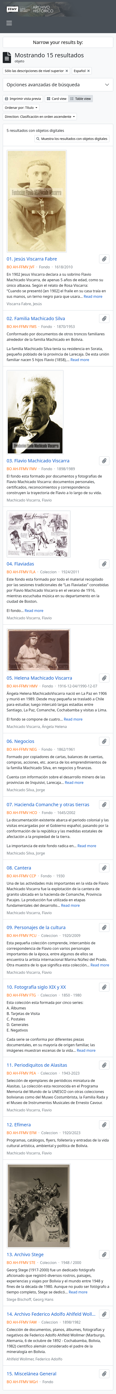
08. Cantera (19, 868)
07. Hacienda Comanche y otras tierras (48, 804)
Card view (56, 98)
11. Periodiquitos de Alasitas (37, 1065)
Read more (93, 296)
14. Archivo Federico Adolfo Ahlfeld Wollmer (52, 1314)
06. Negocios (20, 741)
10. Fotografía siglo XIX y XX (36, 987)
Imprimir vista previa (23, 98)
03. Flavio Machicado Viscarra (38, 461)
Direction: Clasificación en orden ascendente (38, 116)
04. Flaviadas (20, 564)
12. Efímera (19, 1124)
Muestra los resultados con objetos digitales (71, 138)
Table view (80, 98)
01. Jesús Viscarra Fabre (32, 259)
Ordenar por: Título (20, 107)
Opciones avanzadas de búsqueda (43, 84)
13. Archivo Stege (25, 1254)
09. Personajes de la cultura (36, 927)
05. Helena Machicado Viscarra (39, 678)
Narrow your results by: (58, 42)
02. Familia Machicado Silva (36, 318)
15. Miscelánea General (31, 1374)
